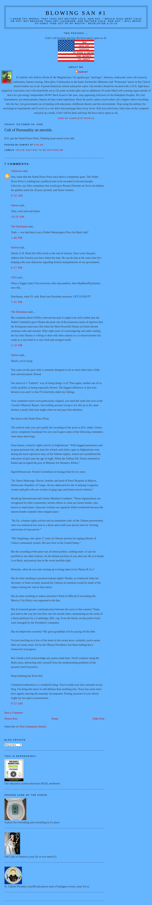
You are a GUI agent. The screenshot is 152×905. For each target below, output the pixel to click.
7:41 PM (17, 302)
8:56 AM (38, 145)
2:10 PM (17, 345)
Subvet (83, 72)
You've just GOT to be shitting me (39, 150)
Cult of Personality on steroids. (29, 130)
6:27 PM (17, 267)
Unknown (16, 170)
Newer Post (11, 718)
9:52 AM (17, 195)
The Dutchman (19, 226)
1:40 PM (17, 237)
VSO (14, 277)
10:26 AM (18, 216)
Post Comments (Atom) (33, 726)
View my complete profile (76, 118)
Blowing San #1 (76, 13)
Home (55, 718)
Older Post (98, 718)
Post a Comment (14, 712)
